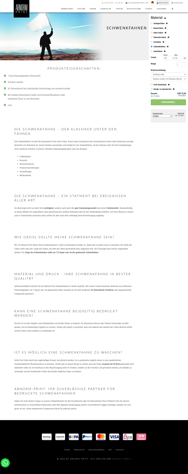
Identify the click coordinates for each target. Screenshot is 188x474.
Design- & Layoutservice (162, 89)
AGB (109, 451)
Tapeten (119, 9)
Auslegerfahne (159, 23)
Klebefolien (106, 9)
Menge (153, 64)
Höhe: (176, 55)
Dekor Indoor (158, 33)
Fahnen (93, 9)
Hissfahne (157, 42)
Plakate (149, 9)
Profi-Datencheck (160, 84)
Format (153, 57)
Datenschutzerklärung (96, 451)
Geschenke (162, 9)
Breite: (166, 55)
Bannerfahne (158, 28)
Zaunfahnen (158, 51)
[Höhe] (178, 58)
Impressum (119, 451)
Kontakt (68, 451)
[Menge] (181, 64)
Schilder (81, 9)
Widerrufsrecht (79, 451)
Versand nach (162, 115)
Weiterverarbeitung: (158, 70)
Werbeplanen (67, 9)
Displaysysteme (134, 9)
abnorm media (121, 459)
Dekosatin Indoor (160, 37)
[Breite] (168, 58)
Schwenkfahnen (159, 47)
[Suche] (172, 8)
